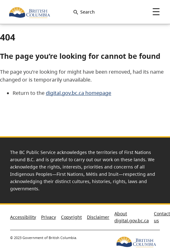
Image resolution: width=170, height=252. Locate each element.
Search (87, 12)
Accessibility (23, 217)
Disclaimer (98, 217)
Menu (156, 11)
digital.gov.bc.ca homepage (78, 92)
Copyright (71, 217)
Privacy (48, 217)
